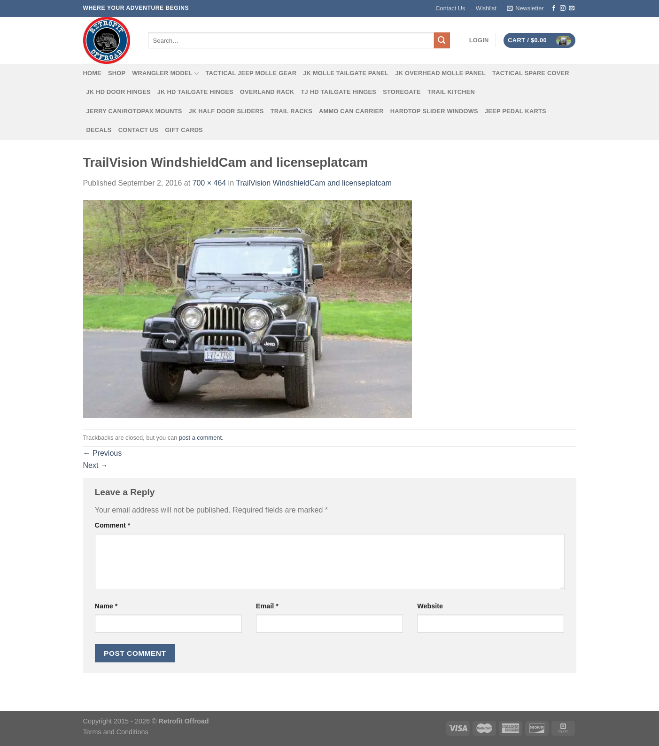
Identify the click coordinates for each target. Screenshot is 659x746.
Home (92, 73)
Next (95, 465)
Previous (102, 453)
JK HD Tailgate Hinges (195, 91)
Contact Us (450, 8)
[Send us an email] (571, 8)
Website (430, 606)
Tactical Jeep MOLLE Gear (250, 73)
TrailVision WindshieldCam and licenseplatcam (314, 183)
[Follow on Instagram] (563, 8)
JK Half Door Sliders (226, 111)
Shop (116, 73)
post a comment (200, 437)
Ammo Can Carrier (351, 111)
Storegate (402, 91)
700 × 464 (209, 183)
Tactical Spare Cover (530, 73)
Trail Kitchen (451, 91)
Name (106, 606)
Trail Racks (291, 111)
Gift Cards (184, 129)
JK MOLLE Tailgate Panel (345, 73)
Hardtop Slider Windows (434, 111)
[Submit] (442, 40)
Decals (99, 129)
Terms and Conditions (115, 732)
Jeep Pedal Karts (515, 111)
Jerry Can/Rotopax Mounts (134, 111)
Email (267, 606)
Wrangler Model (165, 73)
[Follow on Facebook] (554, 8)
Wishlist (486, 8)
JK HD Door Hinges (118, 91)
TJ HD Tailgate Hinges (339, 91)
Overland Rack (267, 91)
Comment (113, 525)
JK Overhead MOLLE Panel (440, 73)
